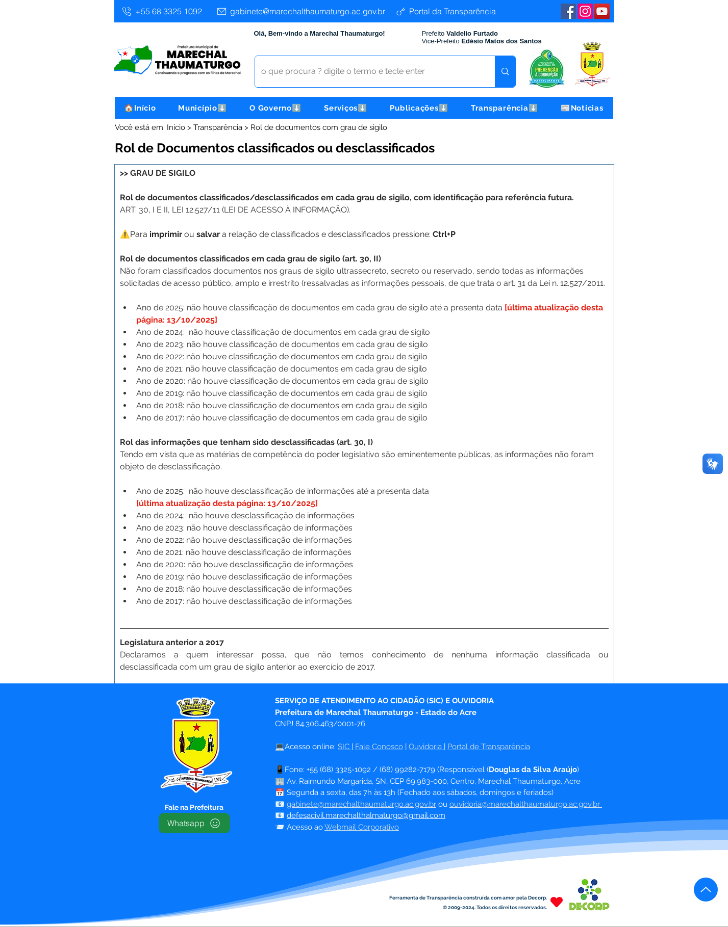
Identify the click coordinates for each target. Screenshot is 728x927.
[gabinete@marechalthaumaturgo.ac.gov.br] (300, 11)
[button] (202, 107)
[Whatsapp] (194, 823)
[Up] (706, 890)
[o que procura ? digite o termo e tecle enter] (367, 71)
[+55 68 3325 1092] (161, 11)
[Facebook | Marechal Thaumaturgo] (568, 11)
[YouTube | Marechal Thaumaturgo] (602, 11)
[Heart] (556, 902)
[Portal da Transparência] (445, 11)
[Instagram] (585, 11)
